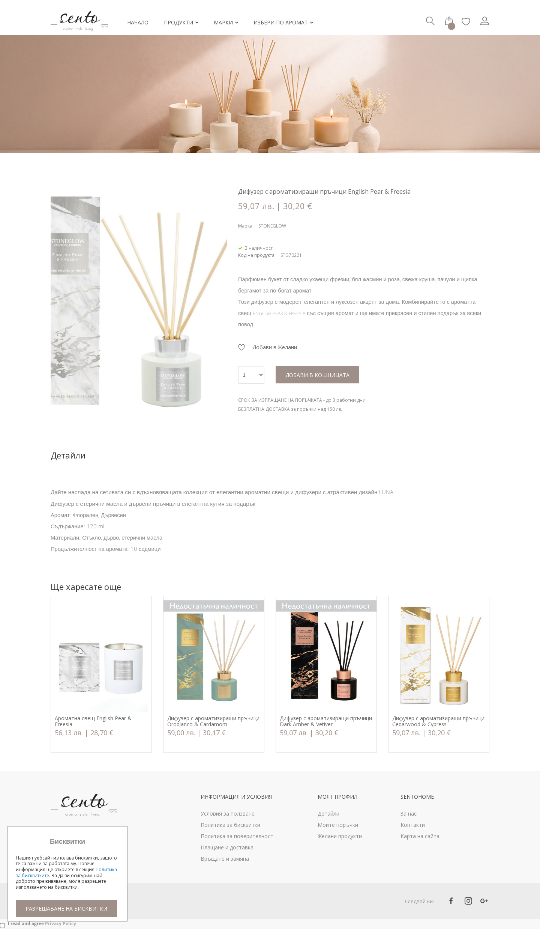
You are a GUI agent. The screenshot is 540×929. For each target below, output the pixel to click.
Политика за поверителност (237, 836)
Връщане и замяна (225, 858)
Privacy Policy (60, 923)
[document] (67, 877)
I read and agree (42, 923)
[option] (101, 674)
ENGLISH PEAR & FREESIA (279, 313)
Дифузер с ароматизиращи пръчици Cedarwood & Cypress (438, 721)
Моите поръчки (338, 824)
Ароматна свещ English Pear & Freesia (93, 721)
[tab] (79, 455)
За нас (408, 813)
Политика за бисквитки (230, 824)
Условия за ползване (228, 813)
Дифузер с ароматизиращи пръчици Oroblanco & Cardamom (213, 721)
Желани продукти (340, 836)
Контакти (412, 824)
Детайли (68, 455)
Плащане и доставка (227, 847)
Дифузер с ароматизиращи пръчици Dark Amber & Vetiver (326, 721)
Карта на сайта (420, 836)
